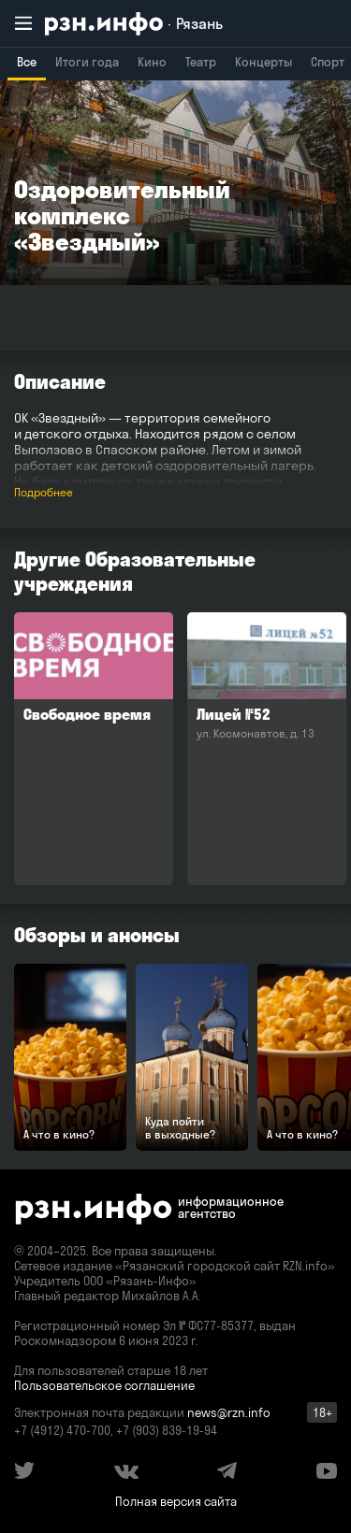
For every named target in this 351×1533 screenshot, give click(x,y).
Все (27, 61)
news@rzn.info (229, 1412)
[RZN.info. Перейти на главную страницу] (134, 24)
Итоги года (87, 61)
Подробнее (43, 492)
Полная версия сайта (176, 1501)
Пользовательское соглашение (104, 1385)
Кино (152, 61)
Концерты (263, 61)
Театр (200, 61)
